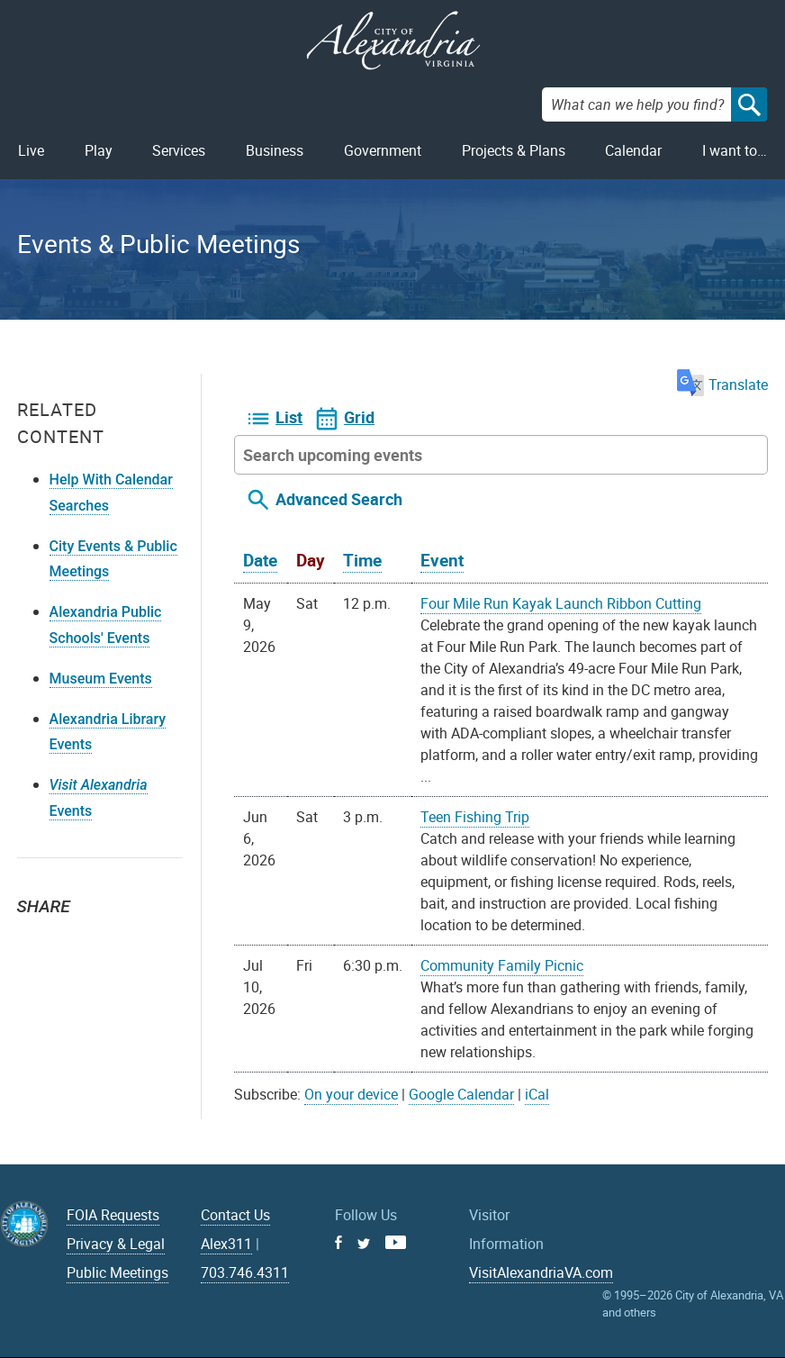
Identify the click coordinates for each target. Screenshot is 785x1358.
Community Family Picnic (501, 965)
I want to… (734, 150)
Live (31, 150)
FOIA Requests (113, 1215)
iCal (537, 1094)
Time (362, 560)
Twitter (37, 938)
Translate (722, 384)
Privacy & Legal (116, 1244)
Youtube (395, 1242)
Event (442, 560)
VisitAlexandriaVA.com (541, 1272)
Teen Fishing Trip (474, 817)
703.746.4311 (245, 1272)
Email (116, 938)
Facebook (76, 938)
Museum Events (101, 678)
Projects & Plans (513, 150)
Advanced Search (338, 499)
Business (274, 150)
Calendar (633, 150)
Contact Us (235, 1215)
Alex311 (226, 1244)
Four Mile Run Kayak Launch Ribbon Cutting (560, 603)
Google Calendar (461, 1094)
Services (178, 150)
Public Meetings (117, 1272)
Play (99, 150)
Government (382, 150)
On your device (351, 1094)
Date (260, 560)
